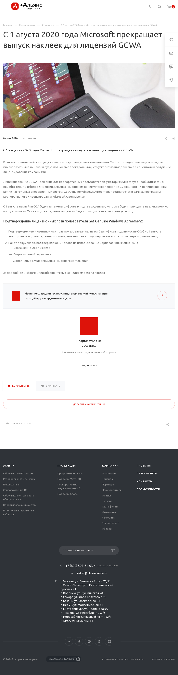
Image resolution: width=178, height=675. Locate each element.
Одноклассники (99, 641)
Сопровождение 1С (15, 490)
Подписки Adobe (67, 494)
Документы (109, 512)
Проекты (144, 465)
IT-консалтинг (11, 484)
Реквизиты (108, 517)
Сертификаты (110, 506)
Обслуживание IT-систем (18, 473)
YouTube (89, 641)
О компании (109, 473)
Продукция (66, 465)
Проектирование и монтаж (19, 505)
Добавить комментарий (89, 404)
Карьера (107, 501)
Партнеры (108, 484)
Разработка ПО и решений (19, 479)
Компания (110, 465)
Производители (111, 490)
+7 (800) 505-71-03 (79, 565)
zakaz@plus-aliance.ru (92, 573)
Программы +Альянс (70, 473)
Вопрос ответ (110, 523)
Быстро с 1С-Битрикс (61, 659)
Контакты (145, 481)
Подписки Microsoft (69, 479)
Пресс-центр (147, 473)
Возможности (148, 489)
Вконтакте (69, 641)
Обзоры (107, 528)
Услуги (9, 465)
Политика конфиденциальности (123, 659)
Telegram (79, 641)
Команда (107, 479)
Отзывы (107, 495)
